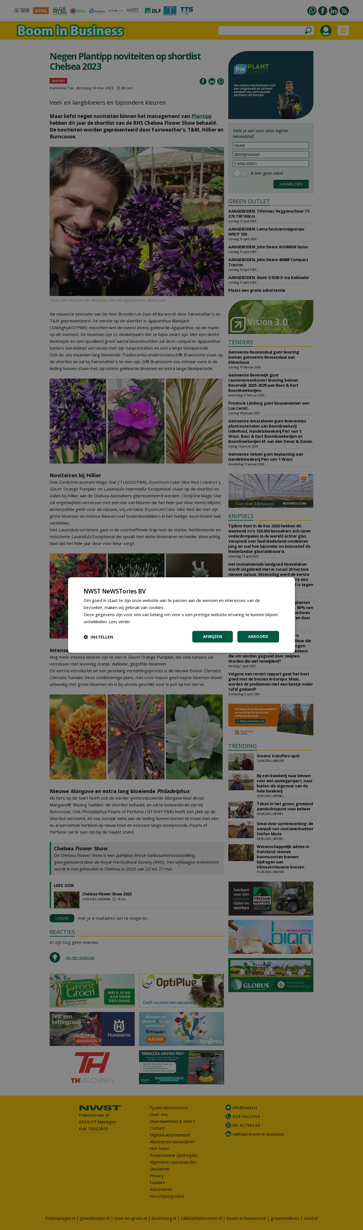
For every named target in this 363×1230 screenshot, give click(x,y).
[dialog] (181, 615)
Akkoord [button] (258, 636)
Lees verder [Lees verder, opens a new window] (121, 621)
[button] (98, 637)
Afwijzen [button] (212, 636)
